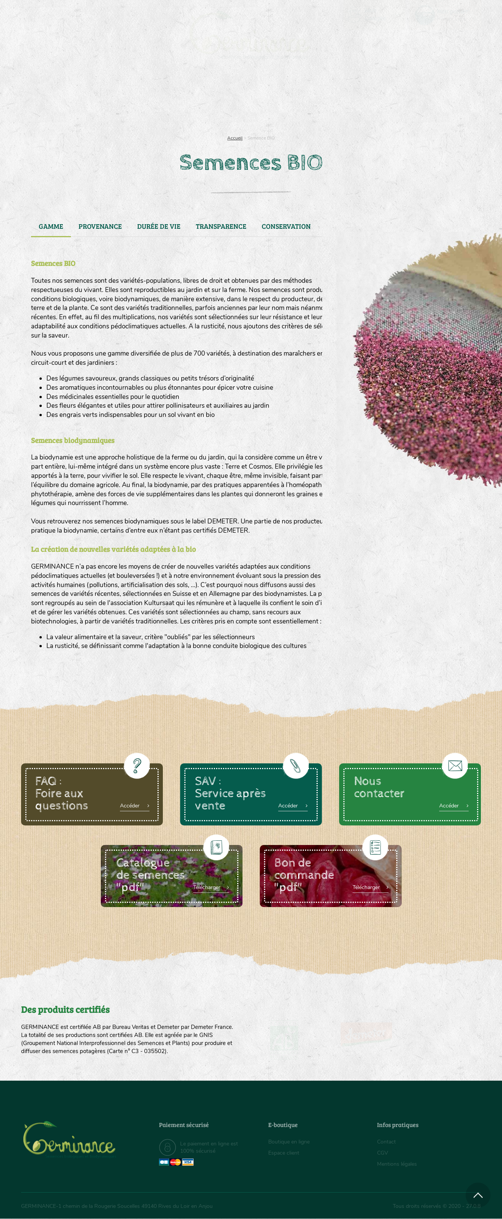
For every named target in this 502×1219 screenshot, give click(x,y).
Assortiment (308, 99)
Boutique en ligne (413, 99)
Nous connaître (154, 99)
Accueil (235, 138)
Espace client (283, 1153)
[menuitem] (445, 15)
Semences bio (83, 99)
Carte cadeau (226, 99)
